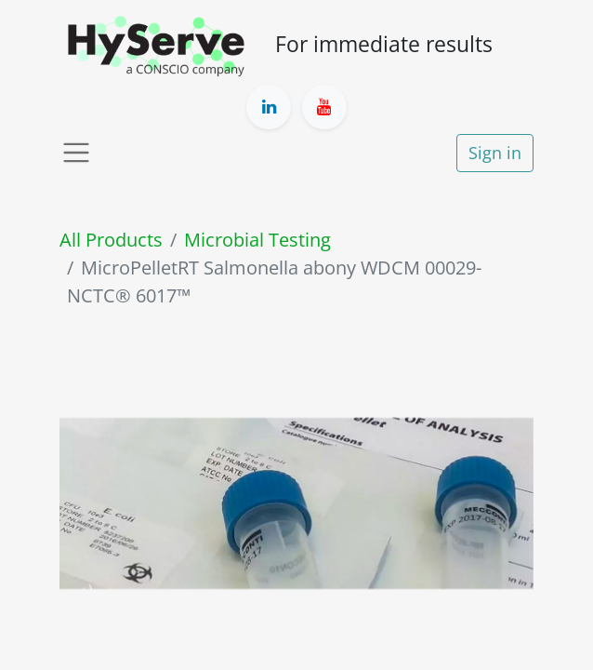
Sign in (494, 152)
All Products (111, 239)
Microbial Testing (257, 239)
